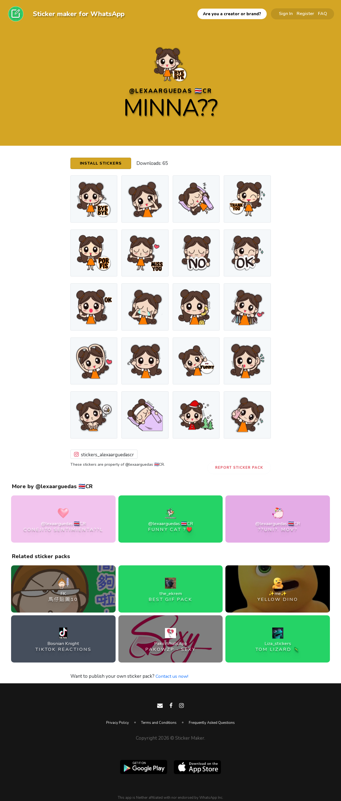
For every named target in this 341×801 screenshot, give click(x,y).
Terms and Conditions (159, 722)
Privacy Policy (117, 722)
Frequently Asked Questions (212, 722)
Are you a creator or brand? (232, 14)
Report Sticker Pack (239, 467)
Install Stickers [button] (101, 164)
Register (305, 14)
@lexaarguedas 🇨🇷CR (170, 90)
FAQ (322, 14)
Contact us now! (172, 676)
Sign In (286, 14)
